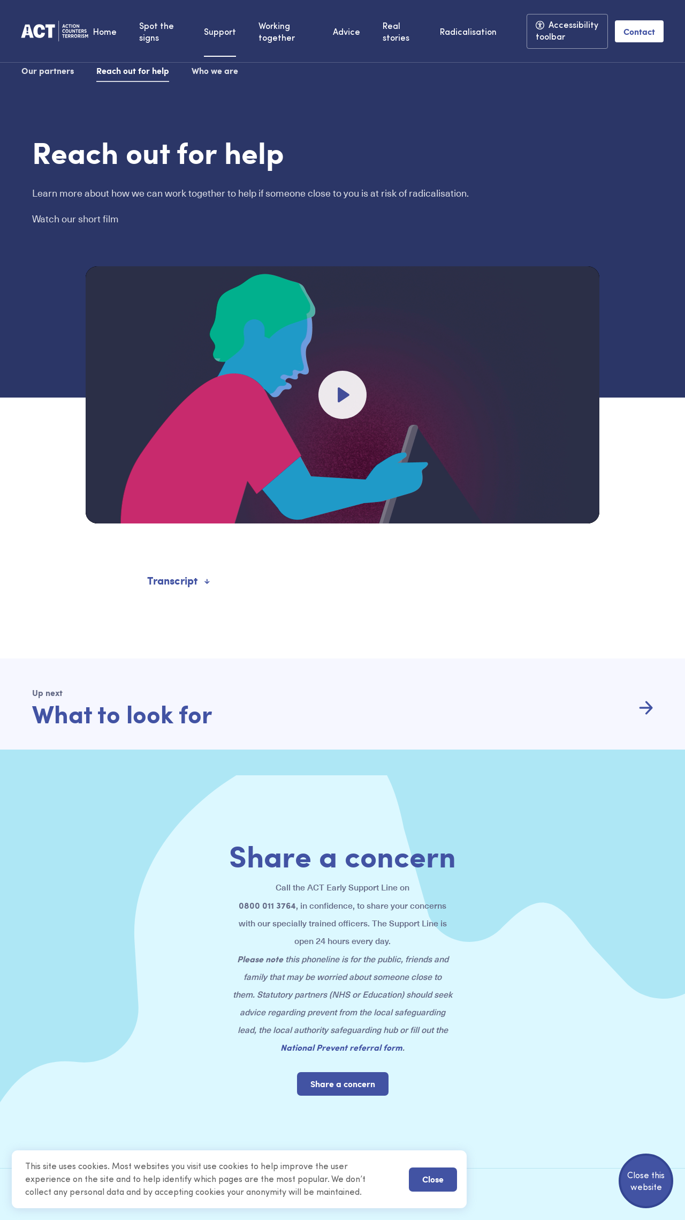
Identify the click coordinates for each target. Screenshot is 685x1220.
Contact (639, 31)
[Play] (342, 395)
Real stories (396, 33)
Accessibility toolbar (567, 31)
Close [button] (433, 1179)
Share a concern (342, 1083)
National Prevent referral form (341, 1047)
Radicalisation (468, 32)
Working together (276, 33)
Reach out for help (132, 70)
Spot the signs (156, 33)
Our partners (47, 70)
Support (220, 32)
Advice (346, 32)
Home (105, 32)
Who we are (215, 70)
